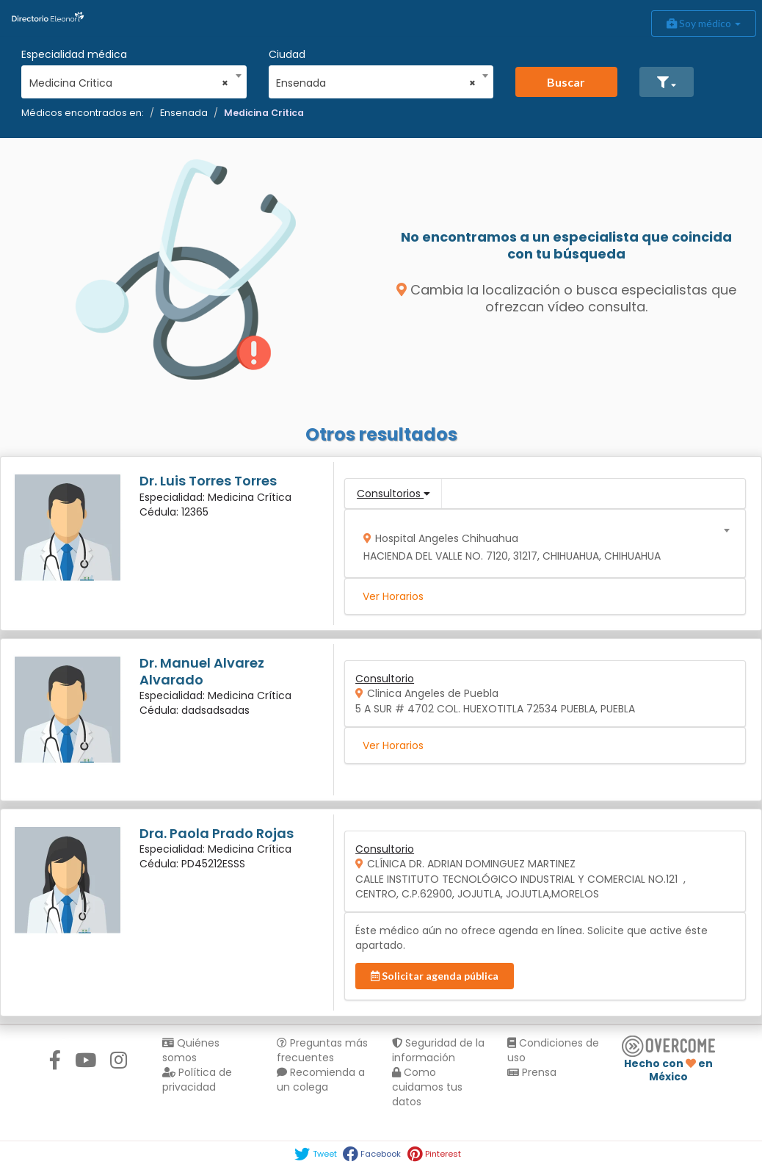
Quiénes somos (190, 1050)
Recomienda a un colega (321, 1079)
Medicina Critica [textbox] (129, 83)
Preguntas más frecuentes (322, 1050)
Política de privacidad (197, 1079)
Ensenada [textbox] (376, 83)
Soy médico (704, 23)
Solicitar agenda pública (434, 975)
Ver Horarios (393, 596)
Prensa (531, 1072)
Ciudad (287, 54)
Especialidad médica (74, 54)
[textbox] (540, 543)
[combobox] (129, 79)
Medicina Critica (264, 112)
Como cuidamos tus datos (427, 1087)
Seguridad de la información (438, 1050)
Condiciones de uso (553, 1050)
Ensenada (184, 112)
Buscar (566, 82)
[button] (666, 82)
